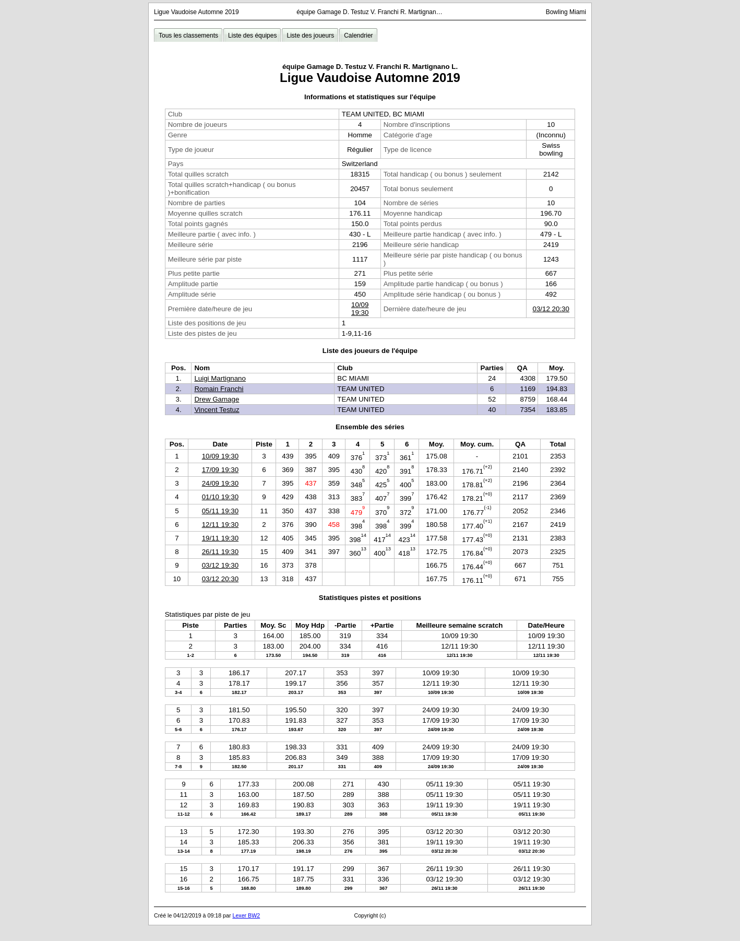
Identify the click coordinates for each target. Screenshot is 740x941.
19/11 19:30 (220, 538)
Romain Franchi (218, 389)
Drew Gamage (216, 399)
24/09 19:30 (220, 483)
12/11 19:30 (220, 524)
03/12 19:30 (220, 565)
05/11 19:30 (220, 511)
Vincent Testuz (216, 410)
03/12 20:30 (551, 309)
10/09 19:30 (359, 308)
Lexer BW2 (246, 915)
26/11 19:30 (220, 552)
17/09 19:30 (220, 470)
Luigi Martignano (220, 378)
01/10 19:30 (220, 497)
